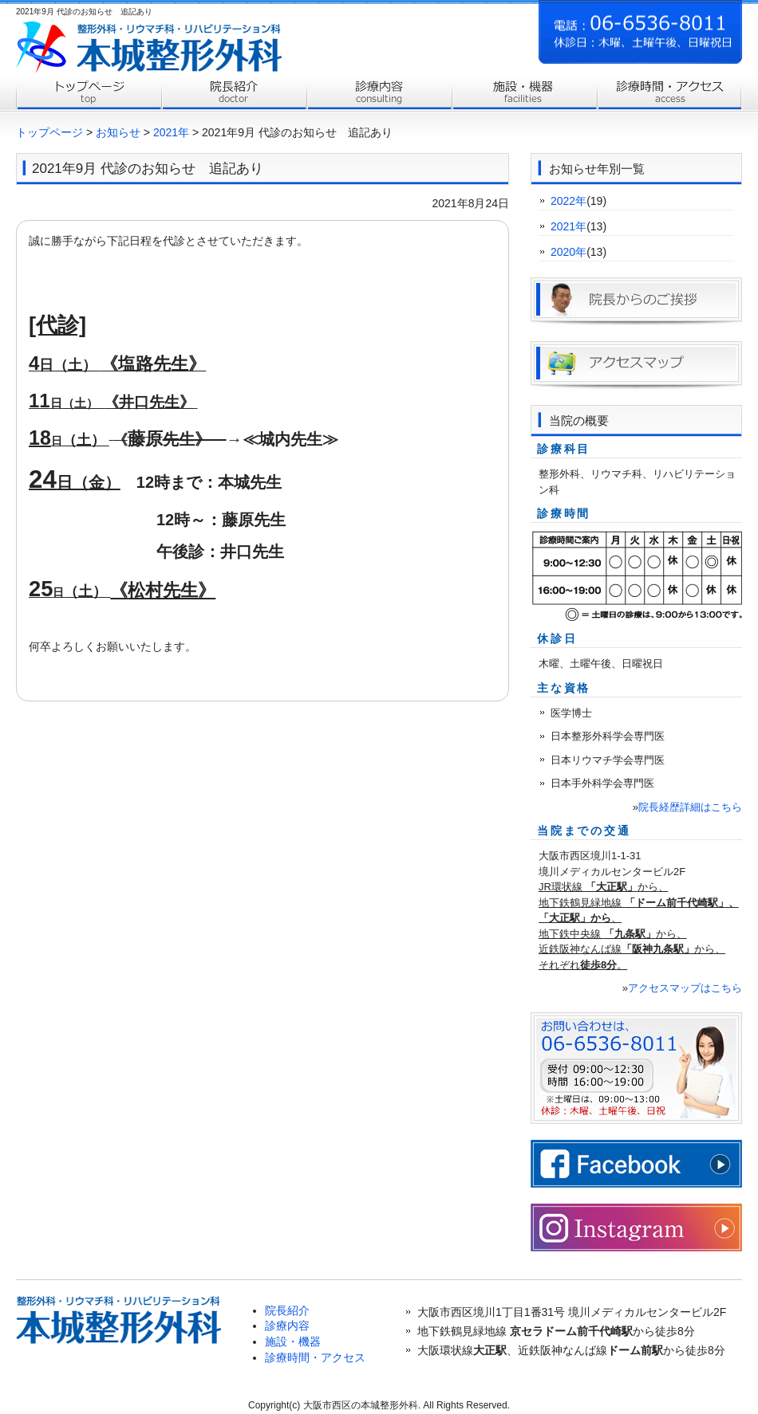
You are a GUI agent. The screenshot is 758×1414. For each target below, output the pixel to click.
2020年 (568, 251)
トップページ (88, 94)
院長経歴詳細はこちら (690, 807)
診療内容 (379, 94)
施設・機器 (293, 1341)
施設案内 (524, 94)
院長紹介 (233, 94)
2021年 (171, 132)
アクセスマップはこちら (685, 988)
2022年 (568, 200)
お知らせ (118, 132)
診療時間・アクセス (669, 94)
